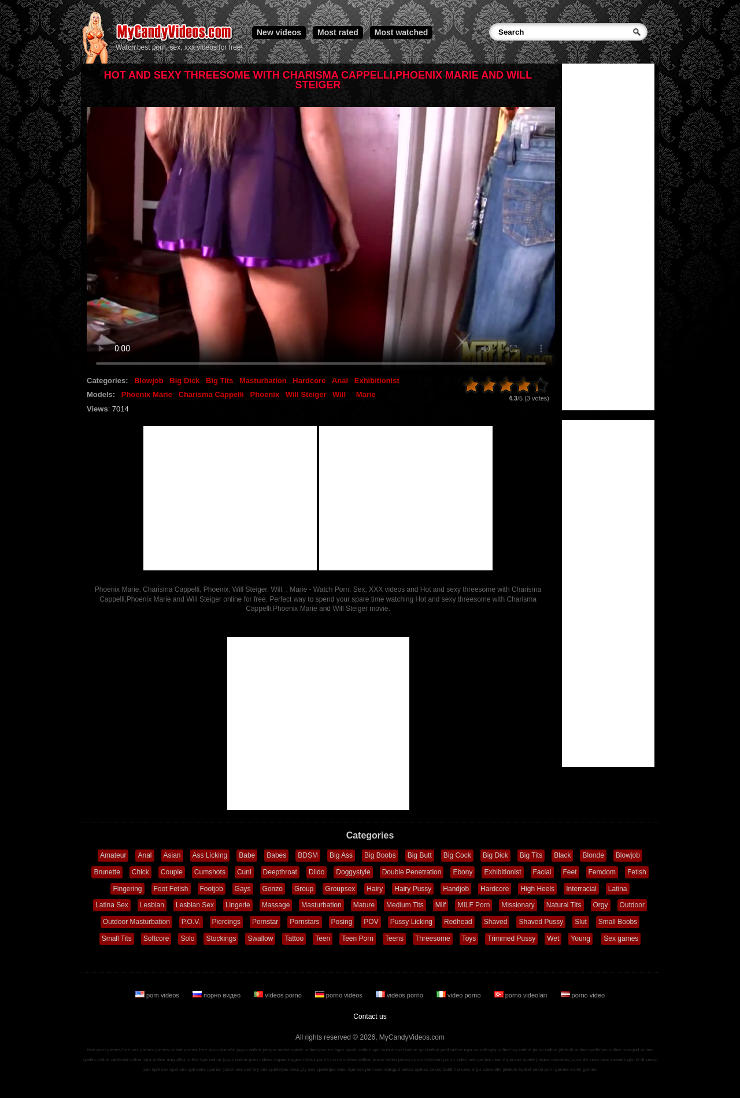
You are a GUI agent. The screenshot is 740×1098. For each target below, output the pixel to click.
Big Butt (420, 855)
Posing (342, 922)
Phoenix (265, 394)
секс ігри (346, 1069)
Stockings (221, 938)
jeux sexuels (613, 1059)
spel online (406, 1049)
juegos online (276, 1049)
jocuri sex (233, 1069)
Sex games (621, 938)
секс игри (471, 1069)
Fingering (127, 889)
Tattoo (294, 938)
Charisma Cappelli (211, 394)
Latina (617, 889)
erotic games (583, 1069)
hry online (521, 1049)
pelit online (451, 1049)
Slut (581, 922)
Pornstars (304, 922)
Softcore (156, 938)
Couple (172, 872)
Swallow (260, 938)
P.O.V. (191, 922)
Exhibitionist (376, 380)
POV (371, 922)
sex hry (251, 1069)
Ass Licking (210, 855)
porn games (557, 1069)
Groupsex (340, 889)
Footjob (211, 889)
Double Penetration (412, 872)
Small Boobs (617, 922)
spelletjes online (604, 1049)
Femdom (602, 872)
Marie (366, 394)
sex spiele (525, 1059)
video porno (459, 995)
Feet (570, 872)
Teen (322, 938)
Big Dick (184, 380)
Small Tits (117, 938)
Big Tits (219, 380)
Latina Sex (111, 905)
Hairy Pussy (412, 889)
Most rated (337, 32)
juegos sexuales (552, 1059)
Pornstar (265, 922)
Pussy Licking (411, 922)
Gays (243, 889)
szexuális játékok (500, 1069)
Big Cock (457, 855)
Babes (276, 855)
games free (195, 1049)
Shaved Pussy (541, 922)
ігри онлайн (476, 1049)
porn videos (158, 995)
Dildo (316, 872)
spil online (429, 1049)
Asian (172, 855)
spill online (383, 1049)
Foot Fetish (171, 889)
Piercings (226, 922)
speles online (96, 1059)
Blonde (593, 855)
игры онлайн (221, 1049)
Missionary (517, 905)
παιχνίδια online (182, 1059)
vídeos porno (279, 995)
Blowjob (149, 380)
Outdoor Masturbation (136, 922)
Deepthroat (280, 872)
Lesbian (152, 905)
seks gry (298, 1069)
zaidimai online (126, 1059)
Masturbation (263, 380)
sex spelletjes (274, 1069)
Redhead (458, 922)
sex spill (151, 1069)
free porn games (104, 1049)
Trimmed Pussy (511, 938)
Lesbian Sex (195, 905)
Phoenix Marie (146, 394)
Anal (340, 380)
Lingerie (237, 905)
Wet (553, 938)
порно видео (217, 995)
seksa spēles (415, 1069)
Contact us (369, 1016)
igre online (210, 1059)
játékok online (572, 1049)
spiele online (304, 1049)
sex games (480, 1059)
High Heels (537, 889)
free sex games (138, 1049)
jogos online (248, 1049)
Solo (187, 938)
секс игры (502, 1059)
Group (303, 889)
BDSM (308, 855)
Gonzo (272, 889)
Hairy (375, 889)
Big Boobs (380, 855)
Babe (247, 855)
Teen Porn (357, 938)
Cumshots (209, 872)
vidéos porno (400, 995)
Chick (140, 872)
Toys (469, 938)
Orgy (600, 905)
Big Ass (341, 855)
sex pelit (365, 1069)
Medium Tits (405, 905)
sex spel (169, 1069)
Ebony (462, 872)
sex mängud (388, 1069)
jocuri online (544, 1049)
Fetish (636, 872)
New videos (279, 32)
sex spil (187, 1069)
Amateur (113, 855)
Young (580, 938)
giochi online (358, 1049)
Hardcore (309, 380)
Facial (542, 872)
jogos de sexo (585, 1059)
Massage (276, 905)
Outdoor (632, 905)
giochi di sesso (642, 1059)
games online (169, 1049)
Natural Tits (564, 905)
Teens (394, 938)
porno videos (339, 995)
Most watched (401, 32)
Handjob (456, 889)
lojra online (154, 1059)
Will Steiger (306, 394)
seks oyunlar (209, 1069)
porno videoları (521, 995)
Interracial (581, 889)
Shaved (496, 922)
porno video (583, 995)
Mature (364, 905)
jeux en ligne (331, 1049)
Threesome (432, 938)
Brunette (107, 872)
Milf (440, 905)
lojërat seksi (531, 1069)
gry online (500, 1049)
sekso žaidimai (445, 1069)
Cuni (244, 872)
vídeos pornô (315, 1059)
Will (339, 394)
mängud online (638, 1049)
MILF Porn (473, 905)
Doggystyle (353, 872)
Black (562, 855)
